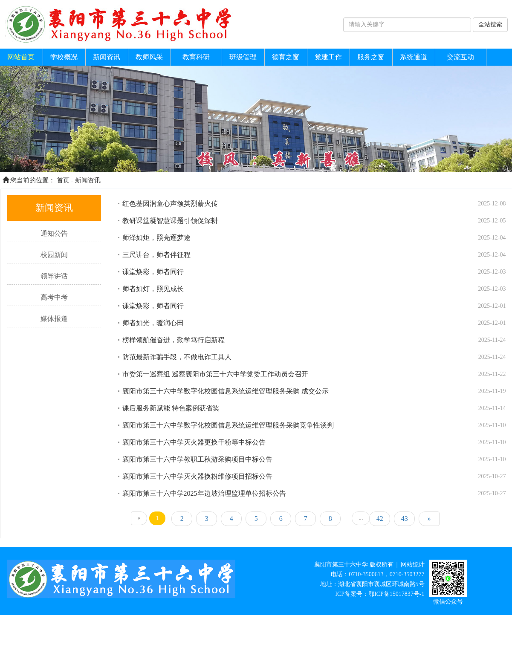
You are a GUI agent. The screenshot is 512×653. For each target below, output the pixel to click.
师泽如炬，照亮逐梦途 (156, 237)
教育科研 (196, 57)
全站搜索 (490, 24)
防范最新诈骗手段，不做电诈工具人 (176, 357)
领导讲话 (54, 276)
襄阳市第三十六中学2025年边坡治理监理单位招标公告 (204, 493)
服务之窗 (371, 57)
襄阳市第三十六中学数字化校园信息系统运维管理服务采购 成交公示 (225, 391)
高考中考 (54, 297)
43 (404, 518)
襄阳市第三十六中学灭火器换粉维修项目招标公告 (197, 476)
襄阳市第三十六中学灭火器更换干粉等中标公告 (194, 442)
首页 (63, 180)
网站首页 (21, 57)
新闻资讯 (106, 57)
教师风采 (149, 57)
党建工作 (328, 57)
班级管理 (243, 57)
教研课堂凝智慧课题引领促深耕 (170, 220)
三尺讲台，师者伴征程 (156, 254)
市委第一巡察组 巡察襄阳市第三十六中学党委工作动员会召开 (215, 374)
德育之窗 (285, 57)
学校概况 (64, 57)
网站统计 (413, 564)
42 (379, 518)
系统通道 (413, 57)
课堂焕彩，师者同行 (153, 271)
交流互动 (460, 57)
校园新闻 (54, 254)
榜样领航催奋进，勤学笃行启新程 (173, 340)
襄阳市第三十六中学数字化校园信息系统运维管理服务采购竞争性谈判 (228, 425)
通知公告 (54, 233)
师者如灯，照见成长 (153, 288)
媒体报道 (54, 318)
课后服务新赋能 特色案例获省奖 (171, 408)
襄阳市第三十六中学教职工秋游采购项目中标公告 (197, 459)
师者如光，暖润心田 (153, 322)
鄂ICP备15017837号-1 (396, 594)
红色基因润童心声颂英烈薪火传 (170, 203)
